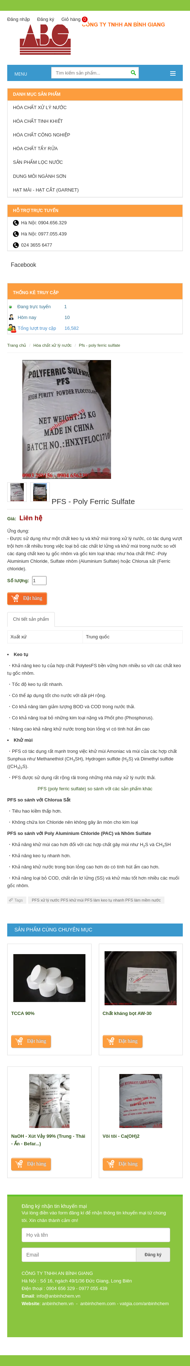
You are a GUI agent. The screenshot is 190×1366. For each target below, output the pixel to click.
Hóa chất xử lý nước (40, 107)
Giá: (11, 518)
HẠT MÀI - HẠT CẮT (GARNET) (46, 190)
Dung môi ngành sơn (39, 176)
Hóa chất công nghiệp (41, 135)
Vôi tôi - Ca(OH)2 (121, 1136)
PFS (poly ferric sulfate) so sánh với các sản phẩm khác (95, 788)
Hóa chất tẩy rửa (35, 148)
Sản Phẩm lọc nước (38, 162)
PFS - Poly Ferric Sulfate (99, 345)
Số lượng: (18, 580)
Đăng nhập (18, 19)
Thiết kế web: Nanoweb (154, 1342)
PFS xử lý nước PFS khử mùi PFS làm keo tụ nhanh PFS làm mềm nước (96, 900)
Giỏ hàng (74, 19)
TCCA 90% (23, 1013)
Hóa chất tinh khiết (38, 121)
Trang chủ (16, 345)
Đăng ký (45, 19)
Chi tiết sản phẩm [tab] (31, 619)
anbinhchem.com (97, 1303)
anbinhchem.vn (57, 1303)
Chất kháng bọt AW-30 (127, 1013)
